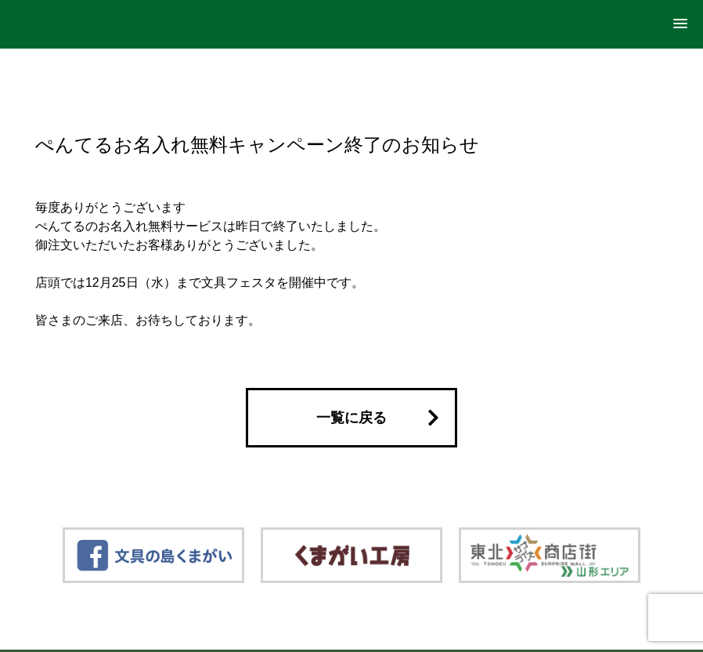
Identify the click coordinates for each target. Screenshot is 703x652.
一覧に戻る (351, 418)
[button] (680, 24)
